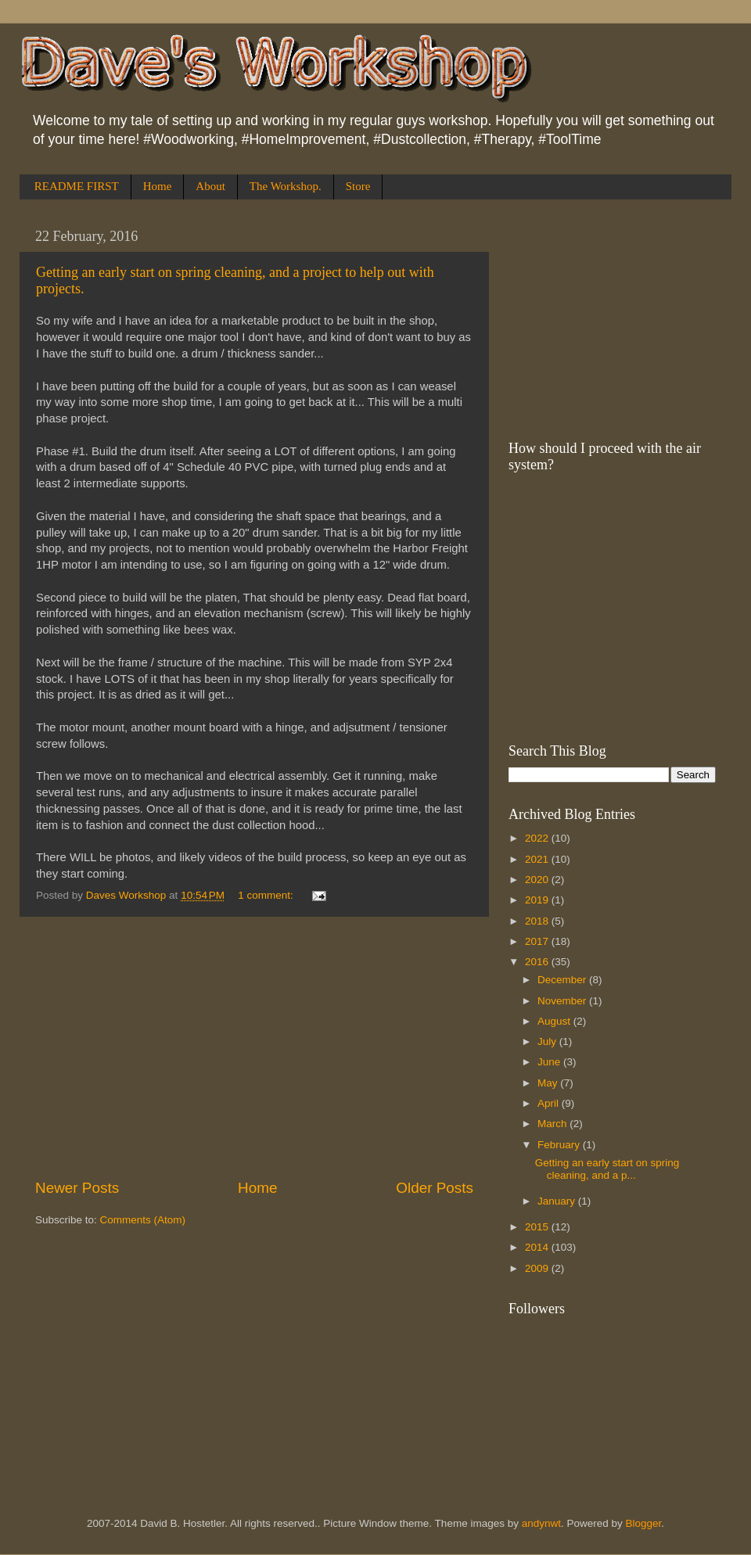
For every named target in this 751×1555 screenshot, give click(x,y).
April (549, 1103)
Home (157, 186)
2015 (538, 1227)
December (563, 980)
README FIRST (76, 186)
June (550, 1062)
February (560, 1145)
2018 (538, 921)
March (553, 1123)
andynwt (541, 1523)
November (563, 1001)
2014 (538, 1247)
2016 (538, 962)
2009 (538, 1268)
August (555, 1021)
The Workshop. (286, 186)
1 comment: (267, 895)
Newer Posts (77, 1188)
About (210, 186)
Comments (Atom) (143, 1220)
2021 (538, 859)
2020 (538, 879)
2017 (538, 941)
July (548, 1041)
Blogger (644, 1523)
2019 (538, 900)
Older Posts (434, 1188)
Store (358, 186)
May (548, 1083)
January (557, 1201)
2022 (538, 838)
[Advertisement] (254, 1047)
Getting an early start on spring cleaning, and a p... (607, 1169)
